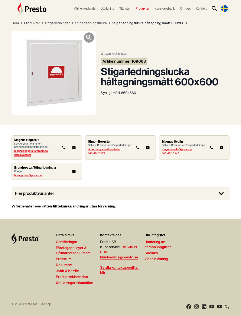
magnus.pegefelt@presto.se (31, 150)
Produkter (32, 23)
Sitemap (45, 304)
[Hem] (32, 8)
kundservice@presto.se (119, 257)
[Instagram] (196, 306)
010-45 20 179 (96, 153)
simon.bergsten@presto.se (104, 149)
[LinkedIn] (204, 306)
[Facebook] (188, 306)
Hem (15, 23)
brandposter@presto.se (28, 175)
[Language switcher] (224, 8)
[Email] (219, 306)
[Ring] (227, 306)
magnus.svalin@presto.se (177, 149)
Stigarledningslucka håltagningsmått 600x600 (149, 23)
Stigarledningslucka (91, 23)
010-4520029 (22, 155)
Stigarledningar (57, 23)
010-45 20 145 (170, 153)
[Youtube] (211, 306)
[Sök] (214, 8)
